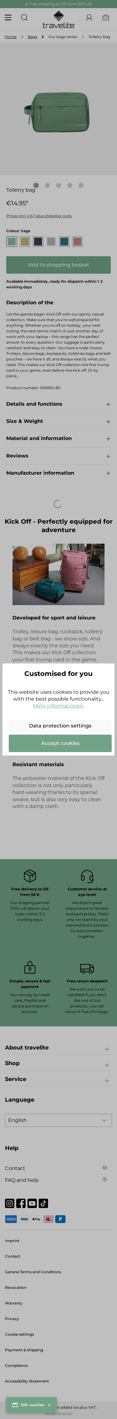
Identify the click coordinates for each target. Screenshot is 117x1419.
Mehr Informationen (58, 706)
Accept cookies (60, 743)
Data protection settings (60, 726)
